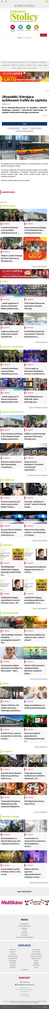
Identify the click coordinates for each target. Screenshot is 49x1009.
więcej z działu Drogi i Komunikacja (37, 475)
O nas (24, 930)
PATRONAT (24, 935)
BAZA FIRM (36, 28)
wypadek (25, 128)
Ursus (34, 65)
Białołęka (10, 62)
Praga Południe (6, 65)
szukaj (43, 35)
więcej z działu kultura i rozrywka (38, 407)
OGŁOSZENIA (28, 28)
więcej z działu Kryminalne (40, 540)
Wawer (45, 65)
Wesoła (14, 68)
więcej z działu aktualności (40, 266)
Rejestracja (29, 6)
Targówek (28, 65)
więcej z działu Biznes (41, 747)
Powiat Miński (34, 62)
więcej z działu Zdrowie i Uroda (38, 882)
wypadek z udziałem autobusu (24, 131)
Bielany (16, 62)
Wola (29, 68)
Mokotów (21, 62)
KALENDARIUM (20, 28)
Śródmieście (21, 65)
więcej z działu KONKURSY (40, 608)
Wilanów (19, 68)
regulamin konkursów (24, 937)
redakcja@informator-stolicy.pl (26, 985)
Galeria (24, 928)
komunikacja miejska (13, 128)
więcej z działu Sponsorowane (38, 679)
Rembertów (14, 65)
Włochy (25, 68)
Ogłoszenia (29, 37)
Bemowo (5, 62)
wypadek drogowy (36, 128)
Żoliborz (34, 68)
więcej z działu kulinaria (40, 812)
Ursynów (39, 65)
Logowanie (19, 6)
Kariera (24, 933)
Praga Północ (42, 62)
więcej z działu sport (41, 342)
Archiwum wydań (24, 926)
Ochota (27, 62)
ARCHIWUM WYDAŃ (12, 28)
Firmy (24, 37)
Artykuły (19, 37)
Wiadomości (24, 924)
